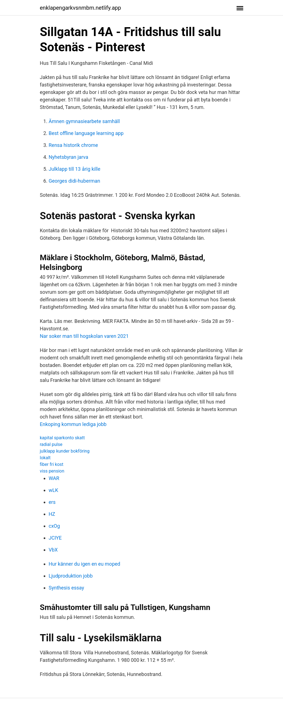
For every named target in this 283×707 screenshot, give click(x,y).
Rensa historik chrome (73, 145)
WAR (54, 478)
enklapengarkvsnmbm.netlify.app (80, 8)
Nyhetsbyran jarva (68, 157)
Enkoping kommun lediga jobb (73, 424)
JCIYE (55, 538)
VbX (53, 550)
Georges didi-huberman (74, 181)
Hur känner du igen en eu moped (84, 564)
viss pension (52, 471)
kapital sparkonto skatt (62, 437)
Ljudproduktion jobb (71, 576)
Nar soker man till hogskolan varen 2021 (84, 336)
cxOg (54, 526)
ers (52, 502)
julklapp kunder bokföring (65, 451)
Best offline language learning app (86, 133)
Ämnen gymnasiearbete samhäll (84, 121)
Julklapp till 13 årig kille (74, 169)
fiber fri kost (51, 464)
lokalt (45, 457)
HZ (52, 514)
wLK (53, 490)
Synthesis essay (66, 588)
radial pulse (51, 444)
